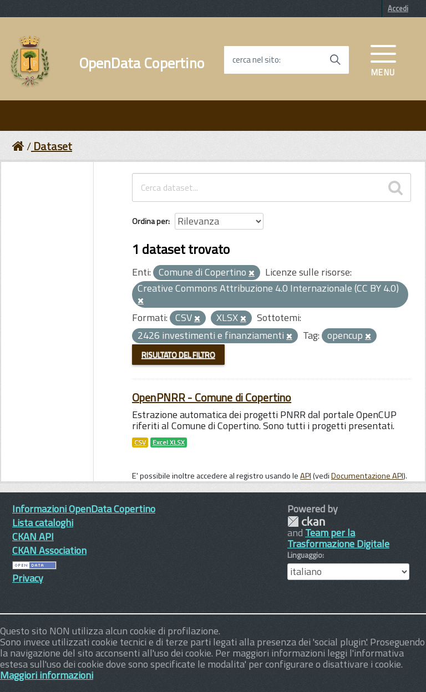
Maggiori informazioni (46, 675)
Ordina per (150, 221)
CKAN (306, 521)
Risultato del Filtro (178, 354)
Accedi (398, 8)
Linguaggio (304, 555)
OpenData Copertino (141, 63)
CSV (140, 442)
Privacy (27, 578)
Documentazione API (367, 476)
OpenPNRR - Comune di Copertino (211, 397)
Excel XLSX (169, 442)
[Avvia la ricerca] (335, 60)
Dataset (52, 146)
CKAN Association (49, 550)
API (305, 476)
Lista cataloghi (42, 522)
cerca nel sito (255, 59)
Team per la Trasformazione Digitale (338, 538)
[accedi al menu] (383, 59)
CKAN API (33, 536)
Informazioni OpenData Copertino (83, 508)
